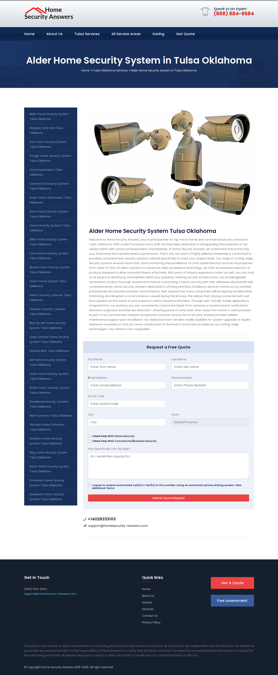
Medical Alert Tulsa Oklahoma (49, 351)
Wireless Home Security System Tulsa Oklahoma (45, 440)
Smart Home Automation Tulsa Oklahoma (50, 199)
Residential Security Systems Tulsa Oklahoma (49, 404)
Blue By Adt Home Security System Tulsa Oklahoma (47, 325)
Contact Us (150, 616)
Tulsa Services (87, 33)
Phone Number (182, 378)
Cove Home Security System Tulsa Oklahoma (48, 255)
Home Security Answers (58, 667)
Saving (158, 33)
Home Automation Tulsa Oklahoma (45, 172)
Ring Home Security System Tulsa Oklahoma (48, 454)
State (175, 415)
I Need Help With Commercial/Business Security (124, 441)
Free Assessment (232, 600)
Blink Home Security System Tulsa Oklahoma (48, 241)
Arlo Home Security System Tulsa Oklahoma (48, 144)
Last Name (179, 359)
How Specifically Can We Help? (109, 449)
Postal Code (96, 396)
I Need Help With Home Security (113, 436)
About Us (54, 33)
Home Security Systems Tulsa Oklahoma (49, 227)
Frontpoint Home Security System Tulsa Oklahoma (46, 482)
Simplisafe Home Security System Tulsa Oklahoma (46, 496)
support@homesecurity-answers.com (118, 526)
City (91, 415)
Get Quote (185, 33)
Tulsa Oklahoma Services (110, 70)
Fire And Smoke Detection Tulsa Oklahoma (46, 426)
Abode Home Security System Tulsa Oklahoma (49, 269)
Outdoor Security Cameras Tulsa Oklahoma (47, 311)
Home (29, 33)
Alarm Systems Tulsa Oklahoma (50, 415)
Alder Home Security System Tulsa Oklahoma (48, 116)
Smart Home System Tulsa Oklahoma (47, 283)
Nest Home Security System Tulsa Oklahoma (48, 213)
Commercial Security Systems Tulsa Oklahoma (49, 186)
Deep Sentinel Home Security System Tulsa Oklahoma (49, 339)
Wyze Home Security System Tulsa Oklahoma (49, 468)
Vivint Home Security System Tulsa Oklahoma (49, 376)
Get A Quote (232, 582)
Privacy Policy (151, 622)
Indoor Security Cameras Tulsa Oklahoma (50, 297)
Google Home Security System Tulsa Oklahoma (50, 158)
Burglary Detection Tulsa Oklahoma (46, 130)
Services (147, 609)
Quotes (147, 602)
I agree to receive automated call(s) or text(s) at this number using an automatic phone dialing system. (166, 487)
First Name (95, 359)
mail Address (97, 378)
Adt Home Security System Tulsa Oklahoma (47, 362)
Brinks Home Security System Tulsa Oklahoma (49, 390)
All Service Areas (126, 33)
